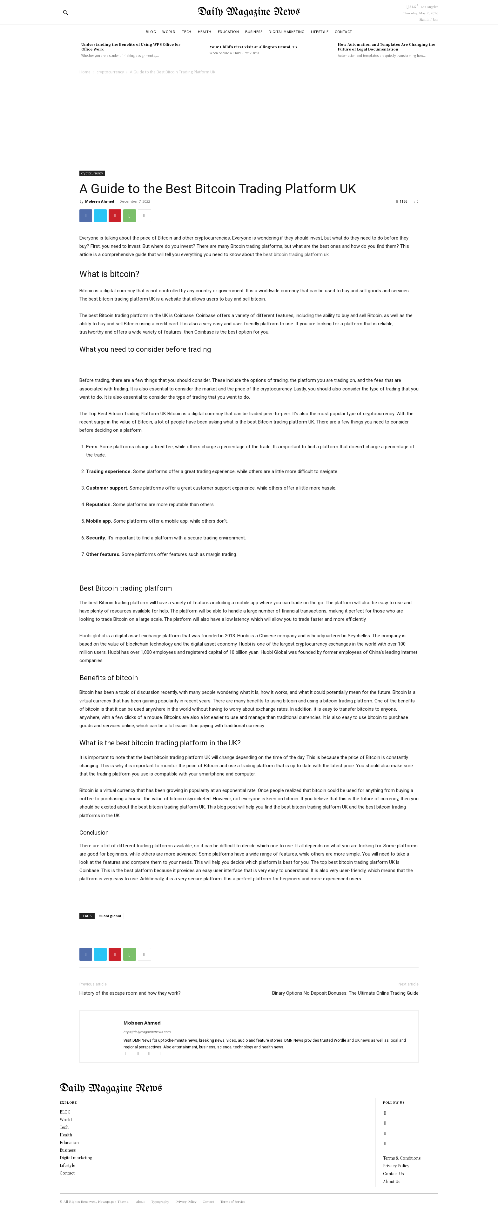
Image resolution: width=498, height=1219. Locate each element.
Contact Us (393, 1173)
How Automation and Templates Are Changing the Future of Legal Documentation (386, 46)
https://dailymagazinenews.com (147, 1032)
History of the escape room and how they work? (130, 993)
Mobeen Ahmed (99, 201)
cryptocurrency (110, 72)
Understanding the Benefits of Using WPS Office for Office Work (130, 46)
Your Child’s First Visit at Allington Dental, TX (254, 46)
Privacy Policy (396, 1165)
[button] (65, 12)
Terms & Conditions (402, 1158)
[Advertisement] (249, 123)
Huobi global (110, 915)
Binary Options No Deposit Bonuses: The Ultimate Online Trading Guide (345, 993)
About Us (391, 1181)
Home (85, 72)
